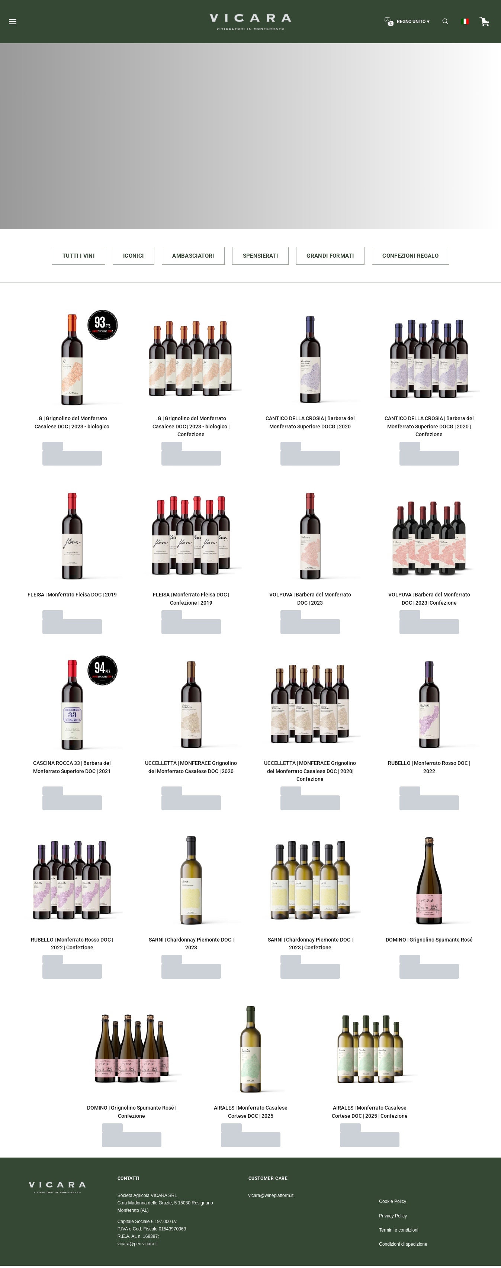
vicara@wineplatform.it (271, 1197)
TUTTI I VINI (63, 256)
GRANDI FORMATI (337, 256)
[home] (250, 21)
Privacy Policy (393, 1218)
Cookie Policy (392, 1204)
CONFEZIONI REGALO (424, 256)
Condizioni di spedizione (403, 1246)
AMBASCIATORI (188, 256)
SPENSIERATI (262, 256)
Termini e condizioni (398, 1232)
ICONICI (124, 256)
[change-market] (406, 21)
